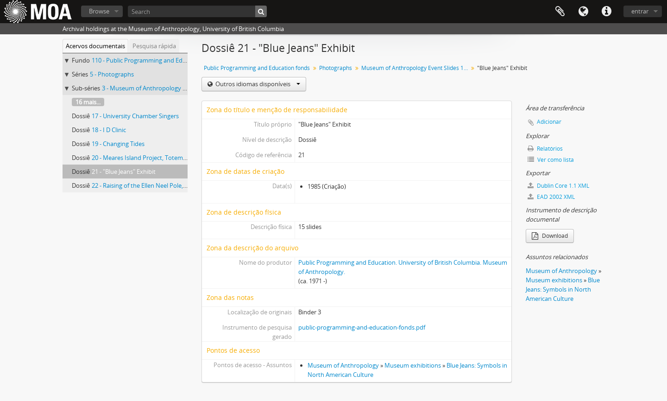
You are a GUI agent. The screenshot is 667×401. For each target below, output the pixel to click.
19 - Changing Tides (118, 144)
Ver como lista (551, 160)
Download (550, 236)
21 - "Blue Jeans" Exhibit (124, 171)
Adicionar (549, 122)
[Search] (197, 11)
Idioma (583, 11)
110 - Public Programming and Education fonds (156, 60)
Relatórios (545, 149)
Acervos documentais (95, 46)
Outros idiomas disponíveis (257, 84)
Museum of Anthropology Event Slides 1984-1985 (415, 68)
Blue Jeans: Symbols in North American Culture (563, 289)
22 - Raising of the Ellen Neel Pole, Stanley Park (155, 185)
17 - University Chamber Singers (135, 116)
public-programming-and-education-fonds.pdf (361, 327)
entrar (639, 11)
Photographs (335, 68)
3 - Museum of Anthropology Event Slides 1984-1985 (173, 88)
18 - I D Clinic (109, 130)
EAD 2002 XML (551, 197)
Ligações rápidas (606, 11)
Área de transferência (560, 11)
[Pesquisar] (261, 11)
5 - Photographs (112, 74)
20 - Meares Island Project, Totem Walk (145, 157)
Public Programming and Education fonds (257, 68)
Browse (99, 11)
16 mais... (88, 102)
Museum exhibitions (412, 365)
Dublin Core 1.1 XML (558, 186)
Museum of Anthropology (343, 365)
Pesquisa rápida (154, 46)
